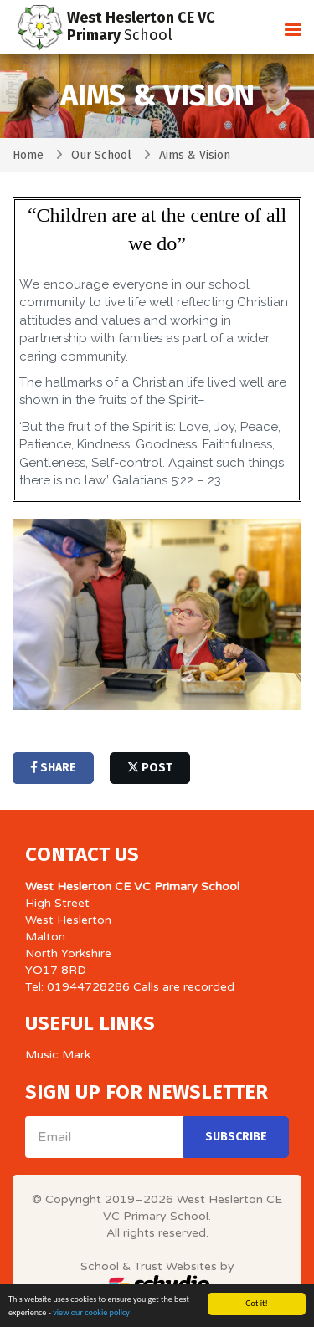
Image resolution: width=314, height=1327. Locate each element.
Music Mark (57, 1055)
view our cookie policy (91, 1313)
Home (28, 155)
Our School (101, 155)
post (149, 768)
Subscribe (236, 1137)
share (53, 768)
